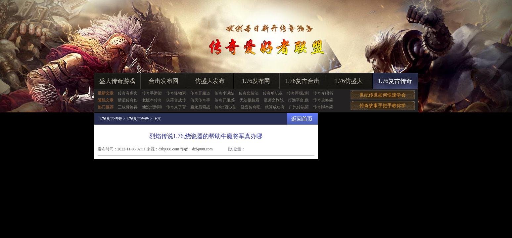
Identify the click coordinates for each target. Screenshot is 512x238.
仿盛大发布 (210, 81)
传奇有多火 (128, 93)
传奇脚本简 (323, 107)
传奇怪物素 (176, 93)
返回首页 (302, 119)
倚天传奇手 (200, 100)
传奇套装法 (248, 93)
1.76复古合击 (302, 81)
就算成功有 (275, 107)
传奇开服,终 (224, 100)
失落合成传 (176, 100)
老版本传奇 (152, 100)
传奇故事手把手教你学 (382, 105)
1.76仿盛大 (349, 81)
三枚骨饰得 (128, 107)
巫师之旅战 (274, 100)
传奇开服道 (200, 93)
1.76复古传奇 (395, 81)
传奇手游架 (152, 93)
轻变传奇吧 (250, 107)
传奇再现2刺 (298, 93)
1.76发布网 (256, 81)
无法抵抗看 (249, 100)
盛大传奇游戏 (117, 81)
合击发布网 (163, 81)
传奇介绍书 (323, 93)
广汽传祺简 (299, 107)
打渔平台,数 (298, 100)
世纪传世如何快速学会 (382, 95)
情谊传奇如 (128, 100)
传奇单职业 (273, 93)
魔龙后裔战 (200, 107)
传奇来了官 (176, 107)
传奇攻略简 (323, 100)
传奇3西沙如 (225, 107)
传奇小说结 (224, 93)
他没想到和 (152, 107)
